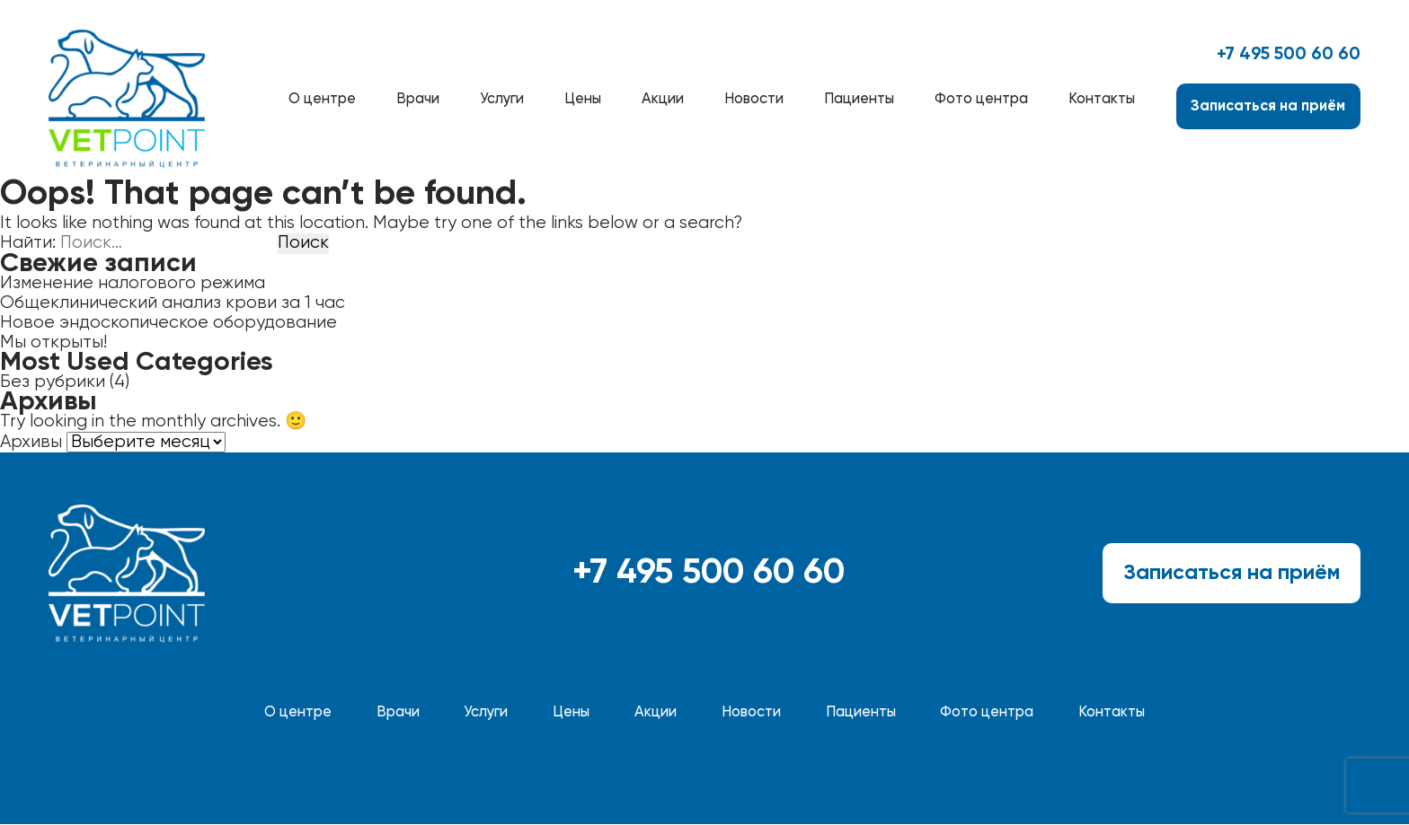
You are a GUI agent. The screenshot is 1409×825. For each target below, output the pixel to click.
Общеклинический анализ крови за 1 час (172, 303)
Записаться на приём (1268, 106)
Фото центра (981, 99)
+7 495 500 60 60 (1288, 54)
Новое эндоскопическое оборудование (168, 322)
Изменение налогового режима (132, 283)
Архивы (31, 443)
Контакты (1101, 99)
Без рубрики (52, 382)
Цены (582, 99)
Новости (754, 99)
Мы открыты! (53, 342)
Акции (663, 99)
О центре (322, 99)
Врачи (417, 99)
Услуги (502, 99)
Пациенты (859, 99)
